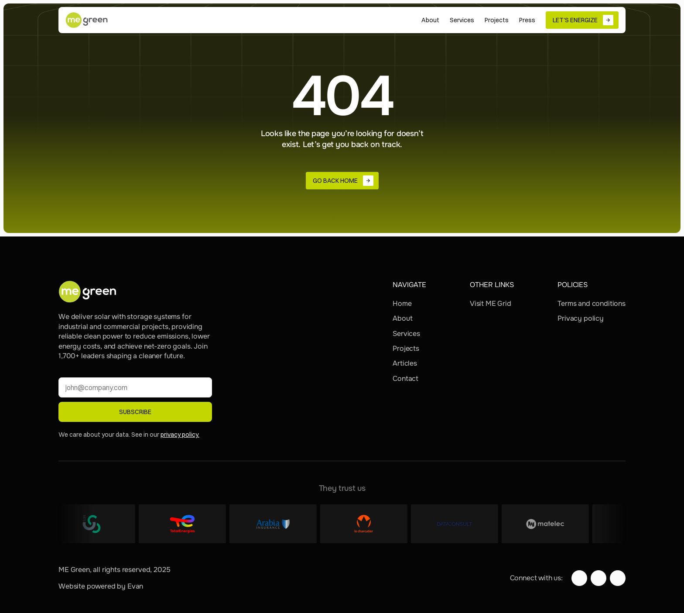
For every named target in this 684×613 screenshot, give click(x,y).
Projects (406, 348)
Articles (405, 363)
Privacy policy (580, 318)
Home (402, 303)
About (402, 318)
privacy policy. (180, 434)
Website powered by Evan (100, 586)
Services (406, 333)
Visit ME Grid (490, 303)
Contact (405, 378)
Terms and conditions (591, 303)
